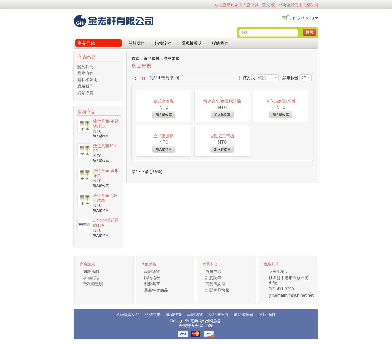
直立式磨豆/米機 (281, 136)
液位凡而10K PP (104, 148)
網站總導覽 (244, 319)
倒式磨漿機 (164, 136)
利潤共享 (152, 288)
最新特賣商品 (156, 294)
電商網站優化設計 (206, 325)
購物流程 (163, 43)
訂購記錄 (214, 282)
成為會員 (286, 4)
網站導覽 (86, 92)
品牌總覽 (152, 276)
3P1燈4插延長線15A (105, 223)
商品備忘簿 (216, 288)
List (136, 78)
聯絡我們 (220, 43)
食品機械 (152, 58)
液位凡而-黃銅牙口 (106, 173)
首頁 (136, 58)
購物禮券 (152, 282)
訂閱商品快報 (218, 294)
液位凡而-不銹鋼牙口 (106, 124)
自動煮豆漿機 (222, 205)
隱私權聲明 (192, 43)
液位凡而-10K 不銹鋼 (105, 198)
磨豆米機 (172, 58)
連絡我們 (267, 319)
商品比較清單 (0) (164, 77)
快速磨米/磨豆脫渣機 (222, 136)
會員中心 (214, 276)
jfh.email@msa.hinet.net (291, 299)
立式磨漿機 (164, 205)
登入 (266, 4)
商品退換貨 (218, 319)
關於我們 (137, 43)
